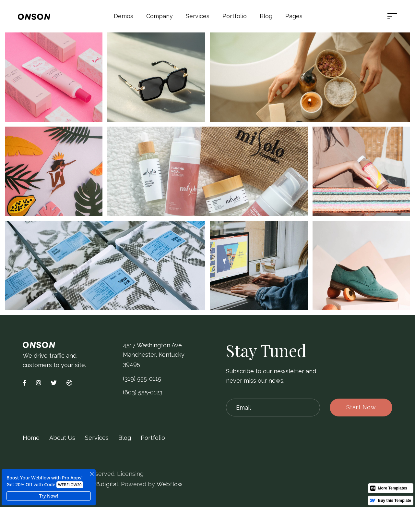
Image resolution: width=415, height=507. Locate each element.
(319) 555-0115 (142, 378)
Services (97, 437)
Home (31, 437)
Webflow (170, 484)
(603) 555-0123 (142, 392)
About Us (62, 437)
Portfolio (153, 437)
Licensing (130, 473)
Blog (266, 16)
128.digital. (104, 484)
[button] (123, 16)
